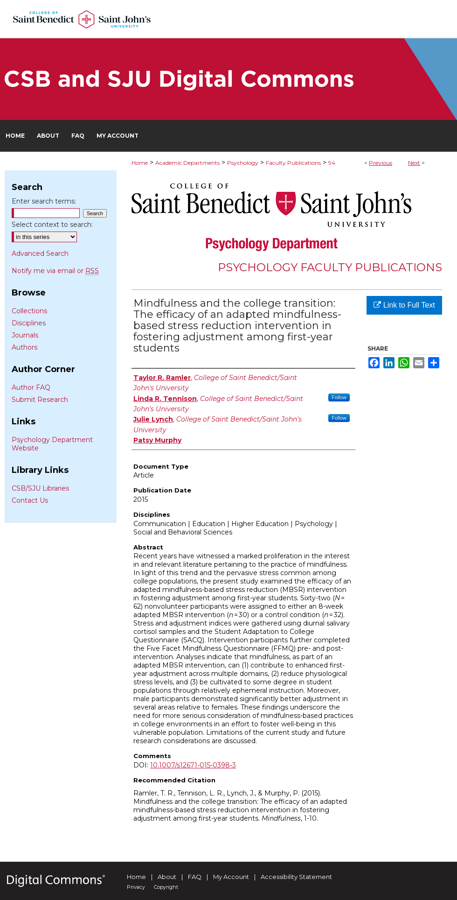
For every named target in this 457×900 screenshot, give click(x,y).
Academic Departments (187, 162)
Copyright (166, 887)
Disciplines (29, 323)
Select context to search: (52, 224)
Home (140, 162)
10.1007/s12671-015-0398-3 (193, 765)
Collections (29, 311)
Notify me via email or (55, 271)
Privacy (136, 887)
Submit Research (40, 399)
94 (331, 162)
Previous (380, 162)
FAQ (194, 876)
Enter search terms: (44, 201)
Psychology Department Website (52, 444)
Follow (339, 397)
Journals (25, 335)
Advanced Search (40, 253)
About (167, 876)
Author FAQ (31, 387)
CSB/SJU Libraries (40, 488)
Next (414, 162)
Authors (24, 347)
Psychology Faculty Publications (330, 267)
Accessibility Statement (296, 876)
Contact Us (30, 500)
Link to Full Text (404, 305)
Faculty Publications (293, 162)
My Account (231, 876)
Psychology (242, 162)
